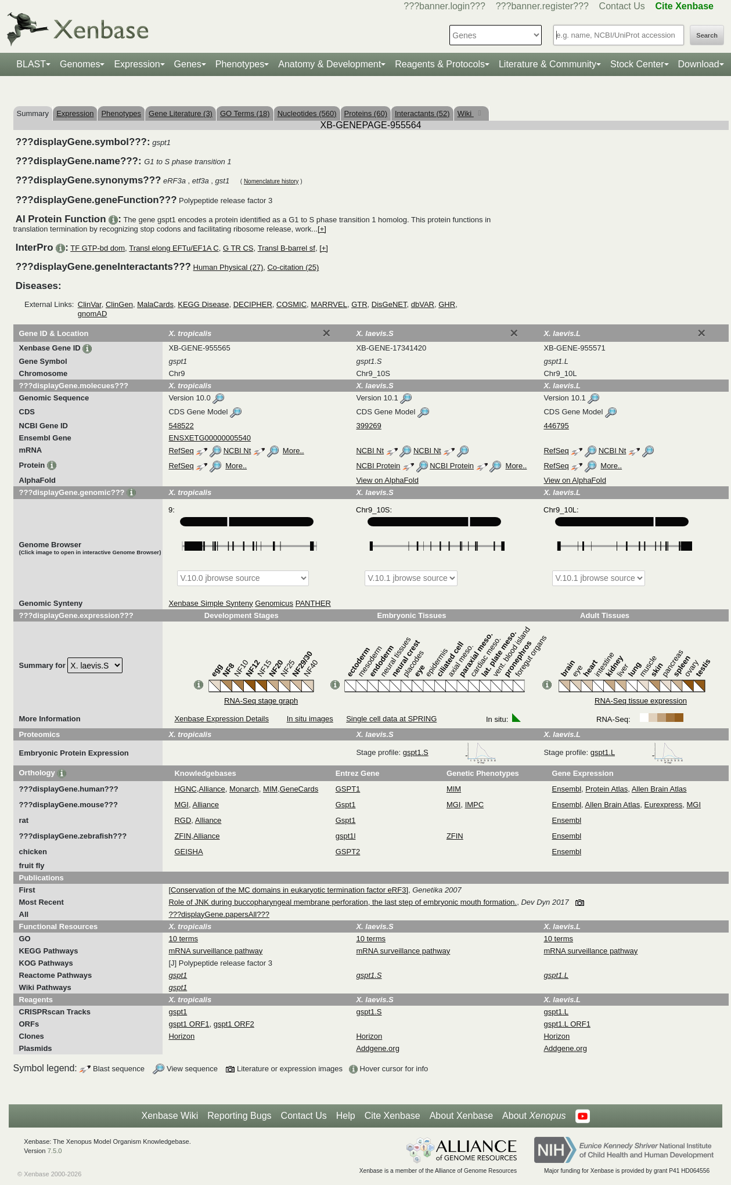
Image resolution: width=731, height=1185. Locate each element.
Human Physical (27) (228, 267)
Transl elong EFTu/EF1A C (173, 248)
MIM (270, 789)
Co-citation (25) (293, 267)
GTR (359, 304)
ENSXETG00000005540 (209, 437)
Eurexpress (663, 804)
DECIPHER (252, 304)
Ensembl (567, 789)
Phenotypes (240, 64)
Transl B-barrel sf (286, 248)
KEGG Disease (203, 304)
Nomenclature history (271, 181)
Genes (187, 64)
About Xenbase (461, 1116)
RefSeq (180, 450)
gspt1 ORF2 (234, 1024)
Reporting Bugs (239, 1116)
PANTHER (313, 603)
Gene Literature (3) (181, 113)
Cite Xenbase (392, 1116)
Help (345, 1116)
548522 (180, 425)
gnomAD (92, 313)
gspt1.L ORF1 (566, 1024)
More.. (293, 450)
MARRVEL (329, 304)
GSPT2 (348, 851)
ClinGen (119, 304)
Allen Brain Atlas (659, 789)
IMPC (474, 804)
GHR (446, 304)
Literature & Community (547, 64)
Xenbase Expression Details (221, 718)
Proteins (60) (365, 113)
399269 (368, 425)
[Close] (326, 333)
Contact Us (622, 6)
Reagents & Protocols (440, 64)
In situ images (310, 718)
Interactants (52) (422, 113)
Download (698, 64)
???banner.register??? (542, 6)
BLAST (31, 64)
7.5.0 (55, 1150)
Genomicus (274, 603)
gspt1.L (636, 752)
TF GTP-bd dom (97, 248)
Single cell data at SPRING (391, 718)
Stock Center (637, 64)
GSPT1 (348, 789)
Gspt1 (346, 804)
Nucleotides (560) (307, 113)
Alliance (212, 789)
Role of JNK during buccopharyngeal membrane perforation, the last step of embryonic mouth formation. (342, 902)
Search (707, 35)
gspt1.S (450, 752)
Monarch (244, 789)
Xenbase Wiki (169, 1116)
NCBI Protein (378, 465)
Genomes (80, 64)
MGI (181, 804)
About (534, 1116)
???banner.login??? (444, 6)
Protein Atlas (606, 789)
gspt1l (346, 836)
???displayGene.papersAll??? (218, 914)
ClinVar (90, 304)
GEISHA (188, 851)
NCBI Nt (237, 450)
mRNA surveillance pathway (215, 950)
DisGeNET (389, 304)
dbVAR (422, 304)
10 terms (183, 938)
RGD (182, 820)
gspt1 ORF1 (188, 1024)
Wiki (466, 113)
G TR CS (238, 248)
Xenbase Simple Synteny (210, 603)
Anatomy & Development (329, 64)
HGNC (185, 789)
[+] (322, 229)
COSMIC (291, 304)
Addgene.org (377, 1048)
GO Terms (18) (245, 113)
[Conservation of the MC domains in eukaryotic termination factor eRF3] (288, 890)
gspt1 (177, 1011)
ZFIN (182, 836)
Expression (137, 64)
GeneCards (299, 789)
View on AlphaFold (387, 480)
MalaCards (155, 304)
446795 (555, 425)
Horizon (181, 1036)
